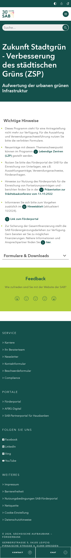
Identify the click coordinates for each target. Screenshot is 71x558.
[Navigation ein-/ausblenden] (66, 14)
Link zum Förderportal (24, 219)
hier (48, 242)
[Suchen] (35, 27)
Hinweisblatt (35, 206)
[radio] (17, 298)
